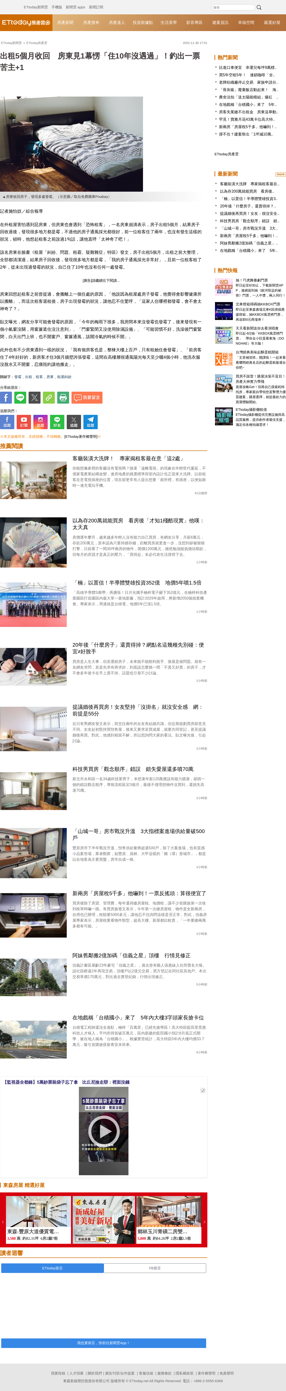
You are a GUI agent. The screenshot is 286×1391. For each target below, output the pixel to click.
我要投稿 (58, 1373)
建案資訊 (220, 22)
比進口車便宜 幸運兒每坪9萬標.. (248, 67)
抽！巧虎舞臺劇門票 (252, 280)
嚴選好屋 (272, 22)
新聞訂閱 (96, 2)
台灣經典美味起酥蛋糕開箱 (257, 352)
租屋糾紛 (64, 377)
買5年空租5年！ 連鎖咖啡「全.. (247, 75)
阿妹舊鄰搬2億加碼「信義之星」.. (249, 243)
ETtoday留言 (52, 1268)
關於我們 (95, 1373)
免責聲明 (227, 1373)
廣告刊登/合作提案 (120, 1373)
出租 (28, 377)
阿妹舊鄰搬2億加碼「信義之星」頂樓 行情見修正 (131, 955)
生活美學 (169, 22)
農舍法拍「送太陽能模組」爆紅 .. (248, 97)
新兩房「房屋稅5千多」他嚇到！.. (248, 127)
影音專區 (194, 22)
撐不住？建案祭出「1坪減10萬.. (246, 134)
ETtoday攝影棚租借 (251, 409)
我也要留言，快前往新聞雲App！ (103, 1343)
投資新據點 (143, 22)
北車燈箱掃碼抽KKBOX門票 (258, 304)
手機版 (56, 2)
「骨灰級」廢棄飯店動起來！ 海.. (248, 90)
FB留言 (155, 1268)
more (280, 174)
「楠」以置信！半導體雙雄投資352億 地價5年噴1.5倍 (137, 583)
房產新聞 (65, 22)
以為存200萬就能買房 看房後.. (247, 191)
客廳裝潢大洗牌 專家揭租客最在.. (249, 184)
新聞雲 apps (75, 2)
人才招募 (76, 1373)
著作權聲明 (206, 1373)
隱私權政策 (185, 1373)
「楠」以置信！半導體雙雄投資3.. (249, 199)
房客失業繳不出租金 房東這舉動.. (248, 112)
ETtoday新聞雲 (36, 2)
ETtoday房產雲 (26, 22)
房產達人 (117, 22)
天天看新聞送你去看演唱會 (257, 328)
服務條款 (164, 1373)
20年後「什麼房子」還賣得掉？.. (248, 206)
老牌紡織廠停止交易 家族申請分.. (248, 82)
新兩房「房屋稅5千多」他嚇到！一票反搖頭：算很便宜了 (139, 893)
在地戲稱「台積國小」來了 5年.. (248, 105)
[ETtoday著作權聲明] (80, 436)
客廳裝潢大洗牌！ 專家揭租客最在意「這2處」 (128, 458)
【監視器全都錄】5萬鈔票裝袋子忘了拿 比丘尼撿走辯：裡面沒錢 (66, 1082)
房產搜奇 (91, 22)
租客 (39, 377)
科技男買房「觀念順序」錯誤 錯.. (249, 221)
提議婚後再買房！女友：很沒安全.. (249, 213)
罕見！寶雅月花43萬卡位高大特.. (247, 119)
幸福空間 (246, 22)
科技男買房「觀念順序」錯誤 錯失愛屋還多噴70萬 (133, 769)
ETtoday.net (138, 1381)
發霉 (17, 377)
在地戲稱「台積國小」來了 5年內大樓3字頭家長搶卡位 (138, 1018)
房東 (50, 377)
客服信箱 (146, 1373)
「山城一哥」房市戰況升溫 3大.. (249, 228)
